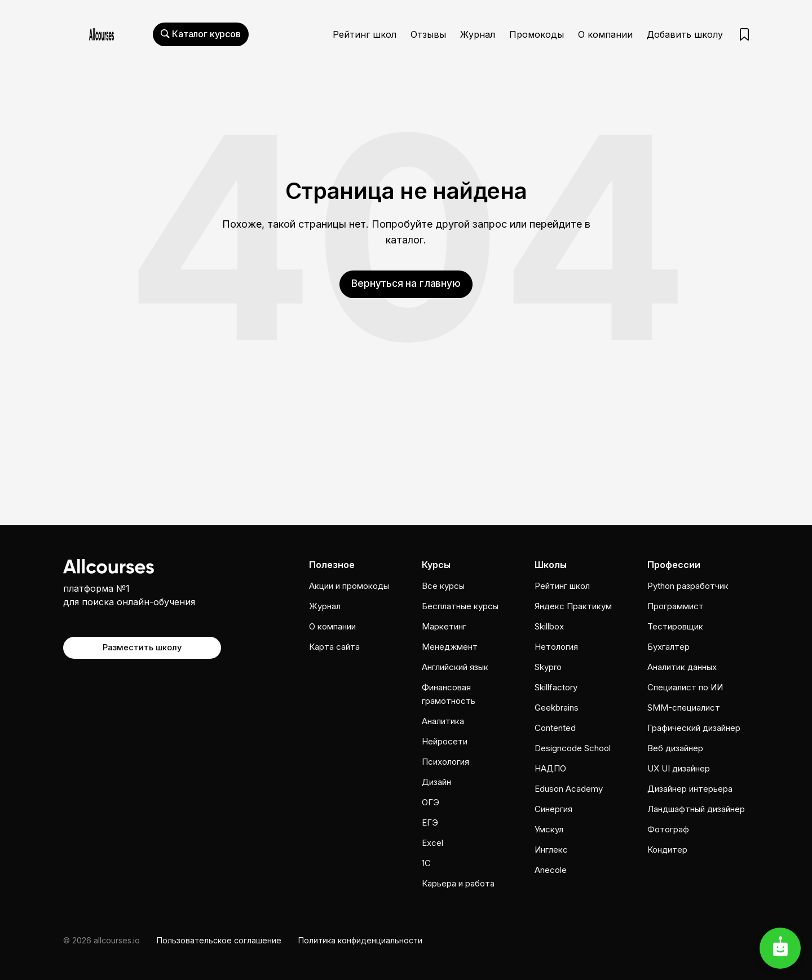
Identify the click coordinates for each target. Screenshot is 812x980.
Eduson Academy (569, 788)
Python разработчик (688, 585)
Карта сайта (334, 646)
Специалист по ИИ (685, 687)
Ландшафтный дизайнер (696, 809)
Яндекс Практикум (573, 606)
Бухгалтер (668, 646)
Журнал (477, 34)
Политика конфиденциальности (360, 940)
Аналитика (443, 721)
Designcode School (573, 748)
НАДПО (550, 768)
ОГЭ (430, 802)
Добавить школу (685, 34)
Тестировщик (675, 626)
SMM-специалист (683, 707)
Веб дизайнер (675, 748)
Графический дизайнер (693, 727)
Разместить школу (142, 646)
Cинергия (553, 809)
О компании (605, 34)
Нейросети (444, 741)
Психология (445, 761)
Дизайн (436, 782)
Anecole (551, 869)
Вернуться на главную (406, 283)
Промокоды (536, 34)
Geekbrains (557, 707)
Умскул (549, 829)
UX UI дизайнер (678, 768)
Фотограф (668, 829)
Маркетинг (444, 626)
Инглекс (551, 849)
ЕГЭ (430, 822)
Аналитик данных (682, 667)
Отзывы (428, 34)
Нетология (556, 646)
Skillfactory (556, 687)
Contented (555, 727)
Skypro (548, 667)
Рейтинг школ (364, 34)
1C (426, 863)
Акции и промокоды (349, 585)
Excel (432, 842)
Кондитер (667, 849)
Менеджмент (450, 646)
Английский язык (455, 667)
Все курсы (443, 585)
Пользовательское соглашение (219, 940)
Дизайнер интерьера (689, 788)
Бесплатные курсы (460, 606)
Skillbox (549, 626)
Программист (675, 606)
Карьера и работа (458, 883)
